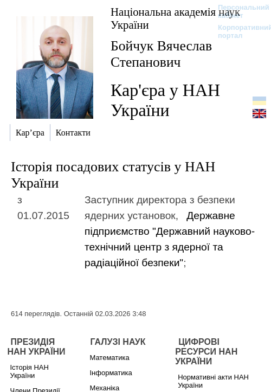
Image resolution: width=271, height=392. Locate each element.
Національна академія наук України (175, 18)
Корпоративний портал (238, 31)
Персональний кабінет (238, 11)
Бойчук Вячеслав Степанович (161, 54)
